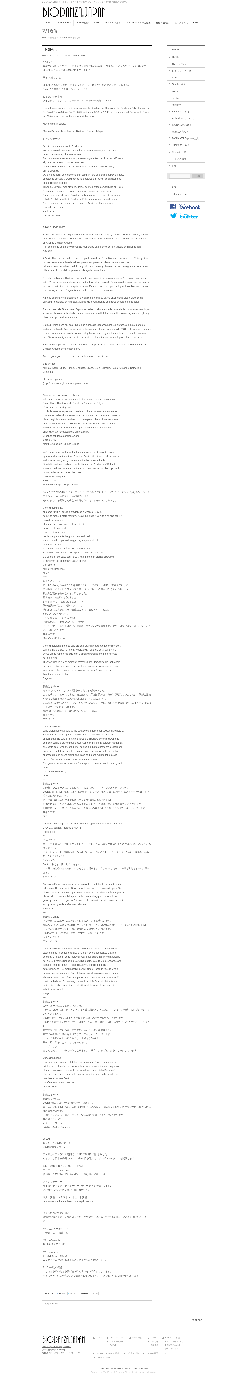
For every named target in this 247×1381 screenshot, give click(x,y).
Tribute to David (65, 38)
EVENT (176, 77)
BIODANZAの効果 (182, 125)
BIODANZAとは (180, 111)
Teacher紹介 (178, 84)
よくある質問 (179, 159)
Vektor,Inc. (140, 1372)
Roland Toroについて (183, 118)
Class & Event (179, 64)
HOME (44, 38)
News (175, 91)
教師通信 (177, 104)
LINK (174, 166)
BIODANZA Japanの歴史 (185, 138)
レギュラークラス (181, 71)
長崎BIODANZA (50, 1304)
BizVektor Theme (124, 1372)
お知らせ (177, 98)
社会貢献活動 (179, 151)
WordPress (108, 1372)
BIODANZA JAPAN (119, 1368)
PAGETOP (197, 1320)
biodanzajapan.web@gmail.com (56, 1346)
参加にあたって (180, 131)
